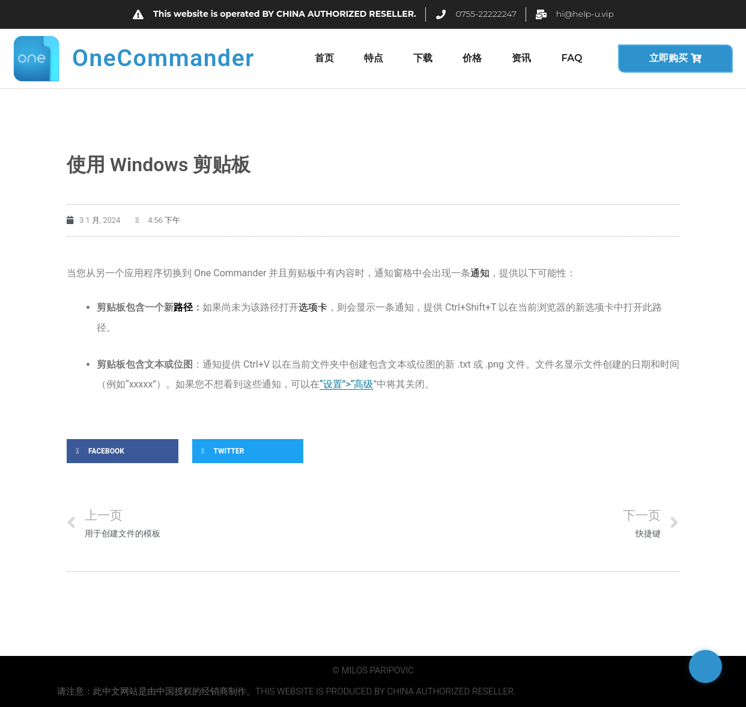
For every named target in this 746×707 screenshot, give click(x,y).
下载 (422, 58)
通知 (480, 273)
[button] (122, 451)
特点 (373, 58)
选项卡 (313, 307)
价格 (472, 58)
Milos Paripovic (378, 670)
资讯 (521, 58)
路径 (183, 307)
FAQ (571, 58)
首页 (324, 58)
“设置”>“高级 (346, 384)
